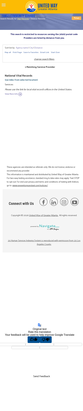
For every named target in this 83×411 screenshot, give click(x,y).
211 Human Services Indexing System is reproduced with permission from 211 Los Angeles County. (44, 242)
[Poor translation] (46, 339)
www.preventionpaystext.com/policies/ (30, 185)
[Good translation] (34, 339)
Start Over (55, 52)
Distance (38, 47)
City (31, 47)
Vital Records (23, 19)
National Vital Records (18, 75)
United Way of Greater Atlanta (43, 215)
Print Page (17, 52)
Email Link (44, 52)
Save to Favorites (31, 52)
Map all (8, 52)
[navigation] (3, 5)
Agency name (22, 47)
